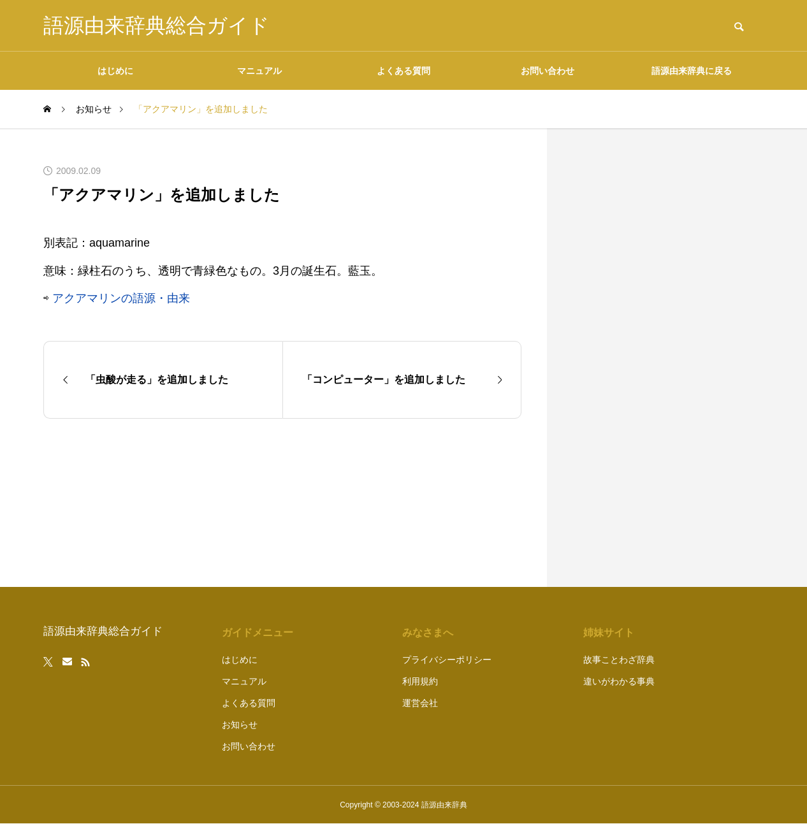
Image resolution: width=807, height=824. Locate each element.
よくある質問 (403, 71)
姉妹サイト (608, 632)
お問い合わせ (547, 71)
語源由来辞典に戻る (691, 71)
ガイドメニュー (257, 632)
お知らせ (240, 724)
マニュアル (259, 71)
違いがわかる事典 (619, 681)
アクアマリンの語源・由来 (121, 298)
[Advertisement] (668, 357)
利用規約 (420, 681)
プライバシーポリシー (446, 659)
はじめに (115, 71)
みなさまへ (427, 632)
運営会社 (420, 703)
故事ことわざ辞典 (619, 659)
